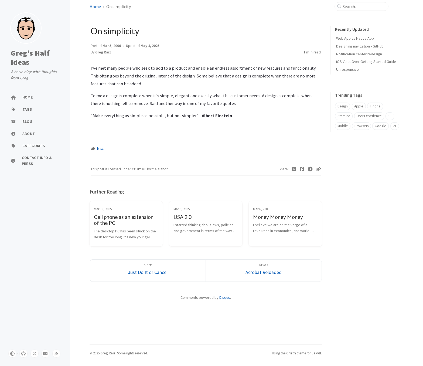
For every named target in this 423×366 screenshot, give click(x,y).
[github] (23, 353)
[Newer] (264, 270)
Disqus (224, 297)
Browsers (361, 126)
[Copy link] (318, 169)
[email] (45, 353)
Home (95, 6)
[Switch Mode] (12, 353)
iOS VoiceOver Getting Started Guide (366, 61)
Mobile (342, 126)
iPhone (375, 106)
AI (394, 126)
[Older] (148, 270)
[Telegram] (310, 169)
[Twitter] (294, 169)
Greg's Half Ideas (30, 58)
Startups (343, 116)
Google (380, 126)
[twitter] (34, 353)
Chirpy (291, 353)
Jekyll (316, 353)
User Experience (369, 116)
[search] (363, 6)
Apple (358, 106)
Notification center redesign (359, 54)
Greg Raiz (103, 52)
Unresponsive (347, 69)
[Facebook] (302, 169)
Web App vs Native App (355, 38)
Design (342, 106)
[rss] (56, 353)
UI (389, 116)
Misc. (100, 148)
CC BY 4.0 (139, 169)
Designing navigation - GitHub (360, 46)
